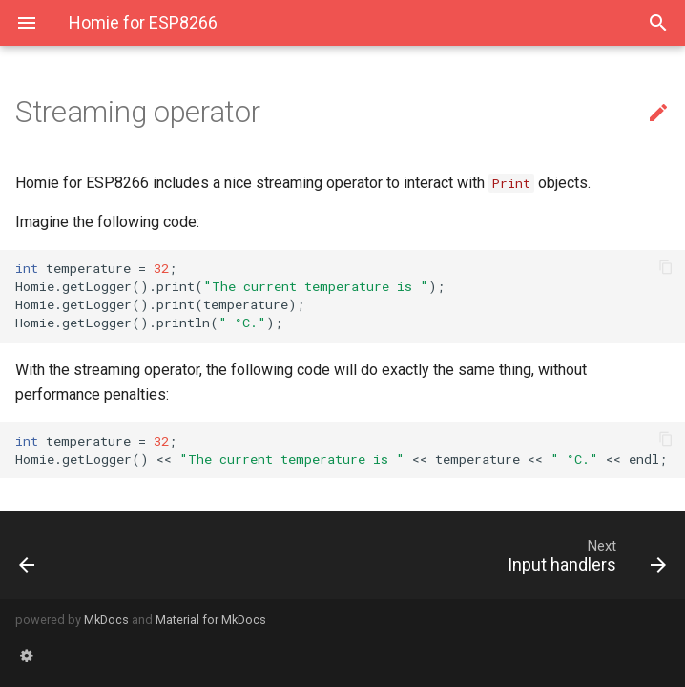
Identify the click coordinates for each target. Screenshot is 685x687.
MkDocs (106, 620)
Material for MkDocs (211, 620)
